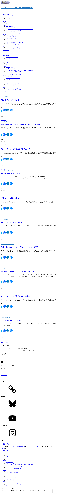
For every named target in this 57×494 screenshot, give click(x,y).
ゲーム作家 (5, 21)
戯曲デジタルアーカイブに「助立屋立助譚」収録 (17, 272)
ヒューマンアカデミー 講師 (12, 47)
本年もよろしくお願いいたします (12, 223)
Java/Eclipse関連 (9, 26)
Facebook (4, 375)
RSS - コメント (6, 444)
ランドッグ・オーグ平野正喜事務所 (17, 7)
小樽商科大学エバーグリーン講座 (13, 48)
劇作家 (4, 34)
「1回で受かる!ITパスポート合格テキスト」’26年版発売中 (20, 124)
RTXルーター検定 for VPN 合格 (11, 321)
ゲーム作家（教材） (10, 23)
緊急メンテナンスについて (10, 100)
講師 (4, 46)
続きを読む (3, 120)
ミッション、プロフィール (12, 16)
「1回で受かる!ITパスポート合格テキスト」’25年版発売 (19, 247)
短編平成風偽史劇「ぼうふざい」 (13, 44)
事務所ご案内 (6, 14)
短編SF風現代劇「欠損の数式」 (13, 37)
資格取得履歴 (9, 17)
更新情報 (3, 96)
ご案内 (2, 121)
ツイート (3, 371)
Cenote (38, 446)
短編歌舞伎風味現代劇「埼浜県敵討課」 (15, 42)
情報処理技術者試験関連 (11, 31)
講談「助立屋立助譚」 (11, 39)
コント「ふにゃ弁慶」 (11, 40)
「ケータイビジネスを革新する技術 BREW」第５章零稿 (20, 29)
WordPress (3, 448)
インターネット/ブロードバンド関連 (14, 30)
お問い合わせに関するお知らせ (11, 198)
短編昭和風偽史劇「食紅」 (12, 43)
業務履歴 (8, 18)
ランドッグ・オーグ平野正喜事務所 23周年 (15, 149)
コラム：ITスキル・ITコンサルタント (14, 33)
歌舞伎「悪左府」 (10, 35)
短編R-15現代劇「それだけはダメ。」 (14, 38)
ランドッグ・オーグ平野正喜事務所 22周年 (15, 296)
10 (6, 342)
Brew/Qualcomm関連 (10, 27)
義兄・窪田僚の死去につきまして (12, 173)
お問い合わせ (6, 50)
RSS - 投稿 (5, 443)
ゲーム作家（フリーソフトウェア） (14, 22)
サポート (8, 19)
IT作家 (4, 25)
